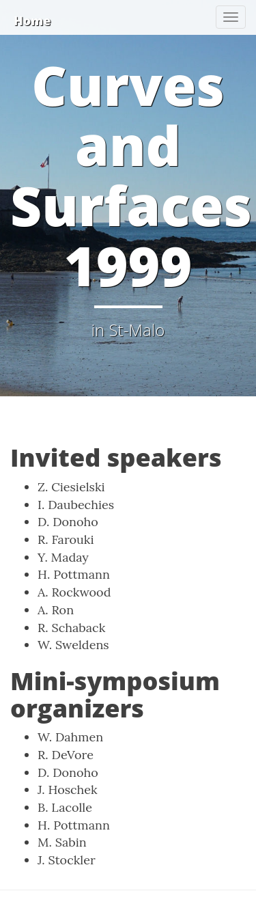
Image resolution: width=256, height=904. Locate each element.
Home (32, 20)
